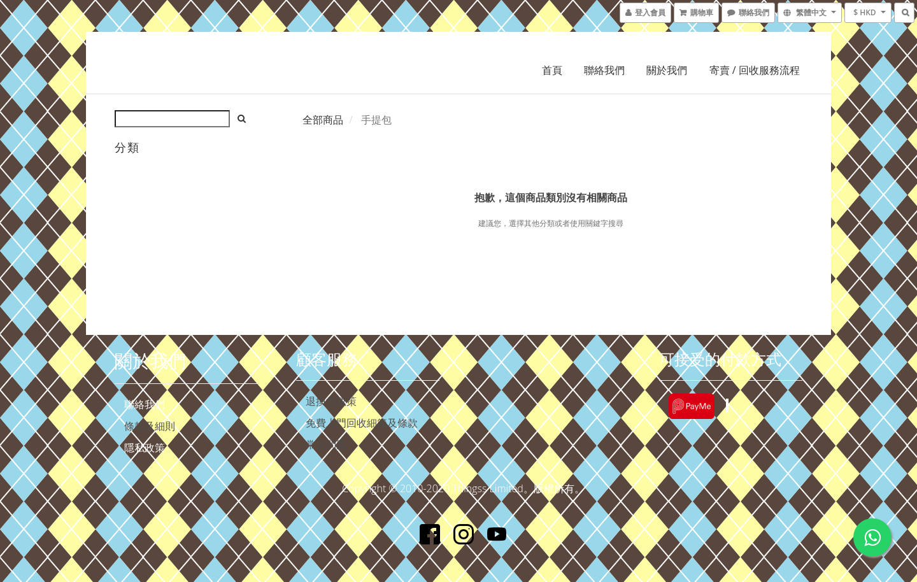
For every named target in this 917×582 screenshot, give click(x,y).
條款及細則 (149, 426)
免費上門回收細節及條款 (362, 423)
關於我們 (666, 70)
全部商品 (322, 120)
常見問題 (326, 444)
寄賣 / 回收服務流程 (754, 70)
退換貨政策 (331, 401)
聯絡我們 (604, 70)
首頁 (552, 70)
